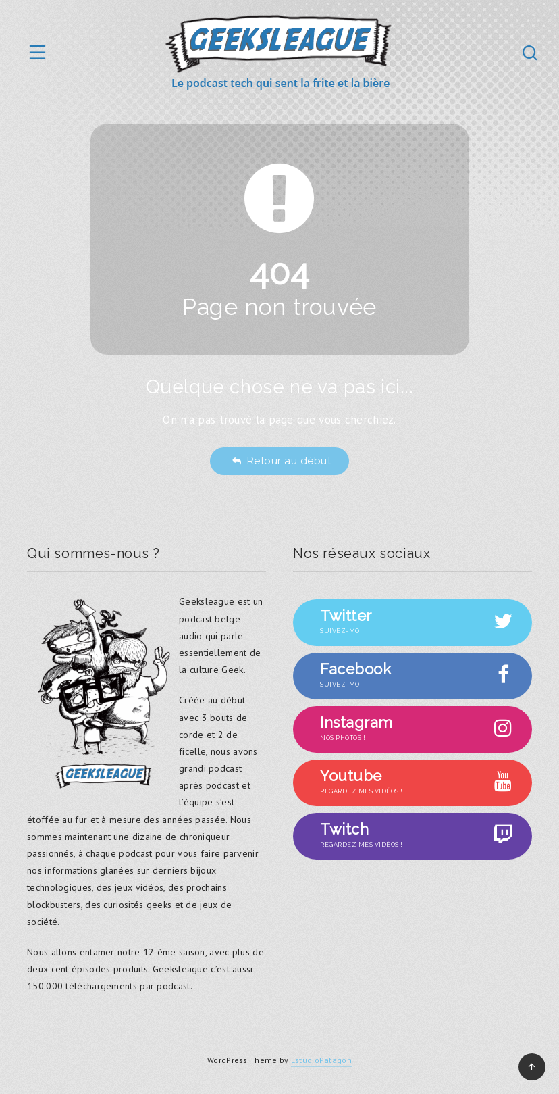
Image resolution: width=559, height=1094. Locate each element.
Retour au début (281, 461)
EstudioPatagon (321, 1060)
